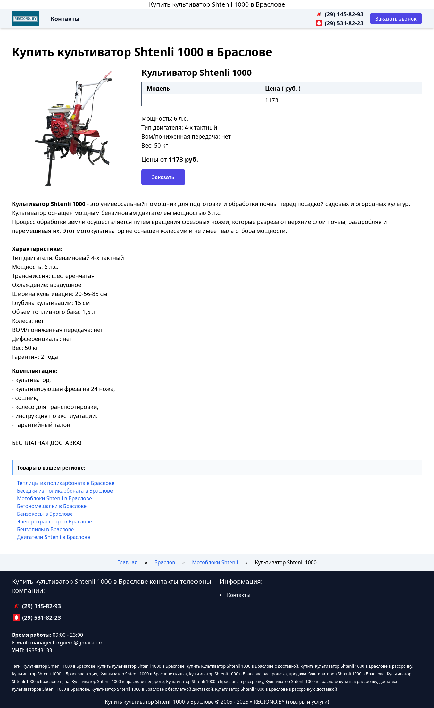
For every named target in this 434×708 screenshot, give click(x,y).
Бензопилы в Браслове (45, 529)
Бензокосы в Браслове (45, 513)
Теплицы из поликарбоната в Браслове (65, 483)
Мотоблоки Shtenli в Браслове (54, 498)
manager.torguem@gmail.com (67, 642)
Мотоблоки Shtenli (215, 562)
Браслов (164, 562)
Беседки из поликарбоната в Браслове (65, 490)
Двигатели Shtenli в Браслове (53, 536)
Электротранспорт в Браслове (54, 521)
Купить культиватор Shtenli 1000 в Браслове (217, 4)
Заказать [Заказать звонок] (163, 177)
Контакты (65, 18)
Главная (127, 562)
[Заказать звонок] (396, 18)
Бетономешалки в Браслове (52, 506)
